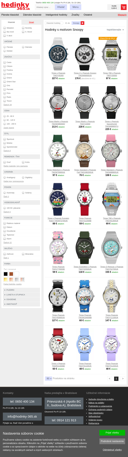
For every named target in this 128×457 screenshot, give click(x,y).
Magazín (122, 15)
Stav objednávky (96, 413)
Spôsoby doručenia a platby (101, 399)
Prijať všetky (112, 432)
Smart (31, 22)
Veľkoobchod (94, 416)
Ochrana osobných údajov (100, 409)
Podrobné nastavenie (112, 441)
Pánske (8, 47)
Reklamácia (93, 423)
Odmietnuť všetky (112, 449)
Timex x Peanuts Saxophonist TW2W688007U (112, 123)
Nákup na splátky (96, 403)
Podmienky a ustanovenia (100, 406)
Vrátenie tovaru (95, 420)
